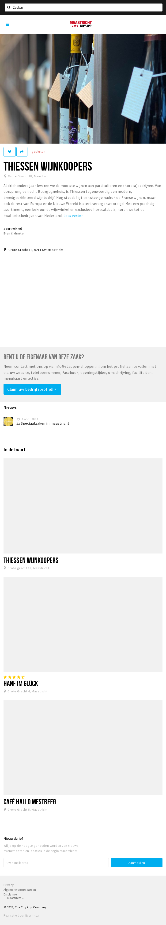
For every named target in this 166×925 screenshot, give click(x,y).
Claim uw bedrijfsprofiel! (31, 389)
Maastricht (15, 898)
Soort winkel (13, 229)
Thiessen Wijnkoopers (31, 560)
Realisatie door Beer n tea (21, 916)
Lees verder (73, 215)
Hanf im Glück (21, 683)
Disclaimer (11, 894)
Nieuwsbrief (13, 838)
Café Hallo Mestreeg (30, 802)
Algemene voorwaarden (20, 890)
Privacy (9, 885)
